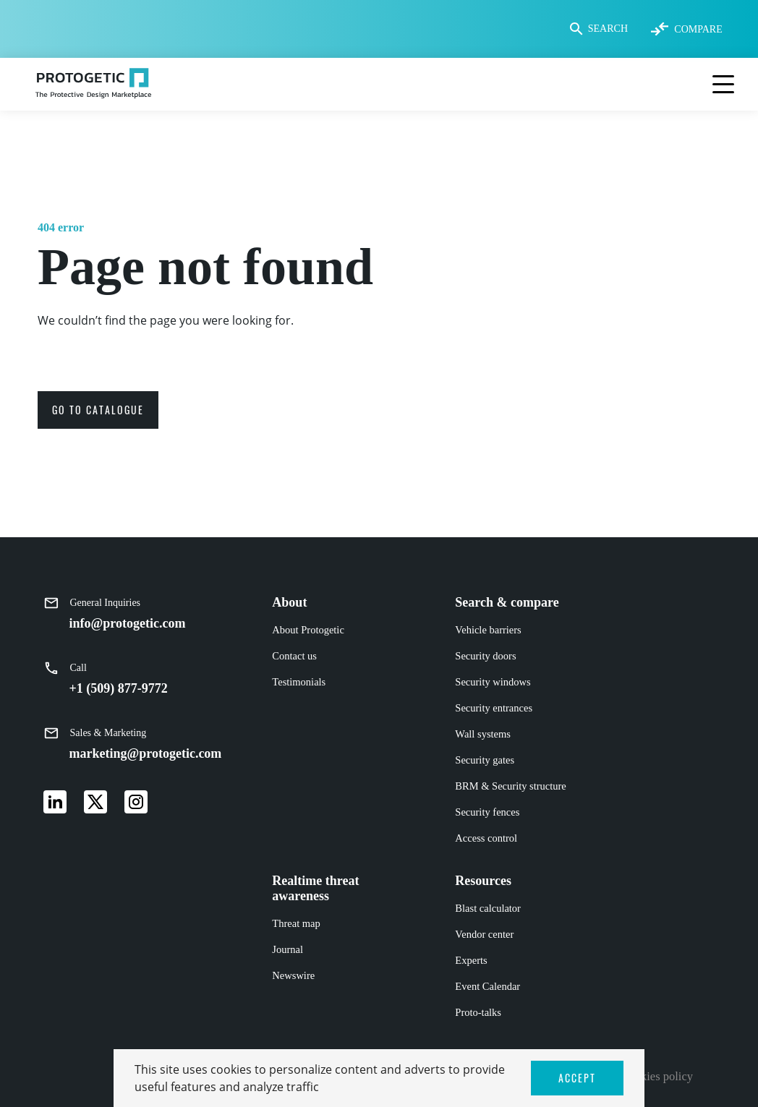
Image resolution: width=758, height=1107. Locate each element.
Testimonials (298, 682)
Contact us (294, 656)
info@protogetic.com (127, 623)
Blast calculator (488, 908)
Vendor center (484, 934)
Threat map (296, 923)
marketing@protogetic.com (145, 753)
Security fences (487, 812)
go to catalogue (98, 409)
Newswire (293, 975)
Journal (287, 949)
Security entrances (493, 708)
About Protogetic (308, 630)
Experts (471, 960)
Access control (486, 838)
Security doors (485, 656)
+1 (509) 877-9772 (118, 688)
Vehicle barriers (488, 630)
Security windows (492, 682)
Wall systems (483, 734)
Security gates (484, 760)
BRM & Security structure (510, 786)
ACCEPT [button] (577, 1077)
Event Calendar (487, 986)
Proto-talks (478, 1012)
